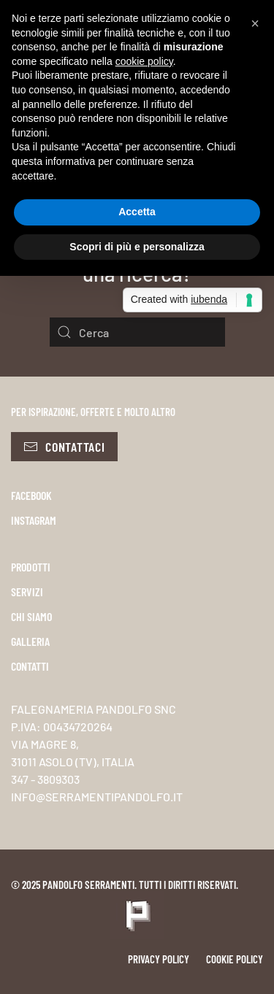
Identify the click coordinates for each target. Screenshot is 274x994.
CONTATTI (30, 666)
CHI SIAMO (31, 616)
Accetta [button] (137, 211)
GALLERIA (30, 641)
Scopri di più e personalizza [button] (136, 247)
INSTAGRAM (33, 520)
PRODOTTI (30, 567)
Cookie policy (234, 959)
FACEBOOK (31, 495)
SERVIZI (27, 591)
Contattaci (64, 447)
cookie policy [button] (144, 61)
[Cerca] (137, 332)
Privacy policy (158, 959)
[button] (255, 23)
